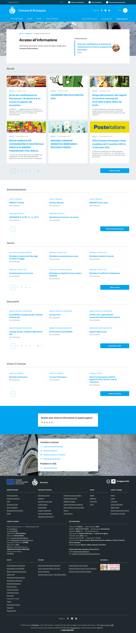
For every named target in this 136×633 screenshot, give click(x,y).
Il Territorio (114, 501)
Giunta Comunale (15, 199)
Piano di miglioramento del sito (16, 571)
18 (38, 346)
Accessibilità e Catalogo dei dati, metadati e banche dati (25, 316)
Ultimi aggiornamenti (13, 605)
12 (38, 171)
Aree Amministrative (13, 498)
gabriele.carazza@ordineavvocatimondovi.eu (86, 554)
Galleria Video (115, 507)
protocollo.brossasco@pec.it (19, 538)
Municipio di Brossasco (18, 376)
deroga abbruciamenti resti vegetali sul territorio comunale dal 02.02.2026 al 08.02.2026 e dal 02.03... (109, 100)
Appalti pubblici (42, 504)
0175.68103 (13, 529)
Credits (9, 602)
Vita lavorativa (68, 513)
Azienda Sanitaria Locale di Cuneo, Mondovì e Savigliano (86, 568)
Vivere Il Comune (115, 393)
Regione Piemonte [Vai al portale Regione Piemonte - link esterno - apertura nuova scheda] (13, 2)
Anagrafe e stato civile (58, 252)
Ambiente (41, 498)
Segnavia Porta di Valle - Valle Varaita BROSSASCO (54, 574)
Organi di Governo (12, 495)
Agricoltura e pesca (44, 495)
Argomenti (28, 33)
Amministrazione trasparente (20, 311)
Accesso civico (55, 314)
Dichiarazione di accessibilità (60, 331)
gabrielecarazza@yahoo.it (81, 551)
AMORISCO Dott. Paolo (98, 202)
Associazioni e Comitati (118, 513)
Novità (11, 91)
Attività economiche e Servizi (120, 510)
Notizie (92, 495)
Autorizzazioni (42, 507)
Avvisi (92, 504)
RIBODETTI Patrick (16, 202)
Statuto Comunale (12, 589)
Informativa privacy (13, 592)
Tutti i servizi (115, 287)
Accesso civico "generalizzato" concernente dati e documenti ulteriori (104, 316)
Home (21, 33)
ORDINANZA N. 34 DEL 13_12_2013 (23, 217)
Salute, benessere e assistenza (73, 504)
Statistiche (10, 608)
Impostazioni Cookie (13, 599)
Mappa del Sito (11, 611)
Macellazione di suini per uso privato (63, 217)
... (34, 171)
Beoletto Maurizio (56, 202)
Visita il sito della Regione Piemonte (49, 565)
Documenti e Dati (12, 504)
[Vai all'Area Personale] (116, 2)
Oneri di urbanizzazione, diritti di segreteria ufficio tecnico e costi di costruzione (103, 379)
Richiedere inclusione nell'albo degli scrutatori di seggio (23, 257)
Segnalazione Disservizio (14, 580)
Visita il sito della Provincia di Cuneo (49, 568)
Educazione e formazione (46, 516)
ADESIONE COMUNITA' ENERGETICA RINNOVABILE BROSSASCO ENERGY (64, 144)
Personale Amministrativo (15, 510)
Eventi (113, 495)
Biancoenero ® (75, 628)
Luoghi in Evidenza (16, 373)
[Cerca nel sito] (125, 10)
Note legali (10, 596)
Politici (9, 513)
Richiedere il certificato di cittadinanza (104, 273)
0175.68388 (13, 531)
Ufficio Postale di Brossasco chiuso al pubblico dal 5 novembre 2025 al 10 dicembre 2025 (109, 144)
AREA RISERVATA (67, 630)
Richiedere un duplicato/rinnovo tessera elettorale (65, 274)
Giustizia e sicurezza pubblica (20, 252)
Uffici (8, 501)
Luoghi (113, 498)
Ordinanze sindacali (17, 214)
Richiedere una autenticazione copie (63, 256)
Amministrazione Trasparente (16, 565)
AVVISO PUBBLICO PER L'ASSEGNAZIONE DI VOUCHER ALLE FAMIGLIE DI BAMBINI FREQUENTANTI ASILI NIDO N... (26, 145)
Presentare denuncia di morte (21, 273)
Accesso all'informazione (89, 19)
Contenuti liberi (95, 373)
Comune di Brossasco (57, 376)
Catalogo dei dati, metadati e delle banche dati (26, 333)
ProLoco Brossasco (44, 571)
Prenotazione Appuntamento (16, 577)
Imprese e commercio (70, 498)
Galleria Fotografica (117, 504)
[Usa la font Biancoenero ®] (76, 2)
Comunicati (93, 501)
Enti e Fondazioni (12, 507)
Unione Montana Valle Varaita (78, 565)
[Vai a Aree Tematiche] (95, 2)
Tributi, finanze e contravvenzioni (74, 507)
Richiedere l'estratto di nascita (101, 256)
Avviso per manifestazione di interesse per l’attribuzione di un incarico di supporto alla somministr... (94, 47)
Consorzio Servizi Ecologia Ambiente (80, 571)
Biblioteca (93, 498)
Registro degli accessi (98, 331)
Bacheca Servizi (12, 586)
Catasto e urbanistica (44, 510)
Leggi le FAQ (11, 574)
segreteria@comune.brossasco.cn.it (22, 540)
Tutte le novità (114, 170)
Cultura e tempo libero (45, 513)
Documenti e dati (115, 346)
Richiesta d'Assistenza (14, 583)
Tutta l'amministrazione (115, 229)
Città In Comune (105, 625)
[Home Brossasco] (27, 10)
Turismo (66, 510)
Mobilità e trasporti (69, 501)
